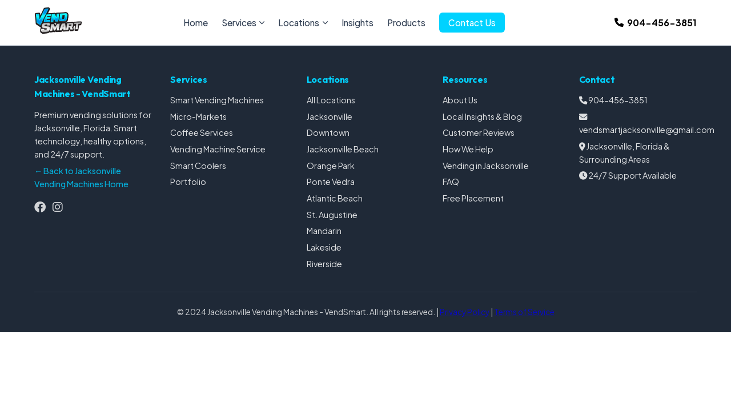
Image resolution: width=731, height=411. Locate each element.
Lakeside (324, 247)
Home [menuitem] (195, 22)
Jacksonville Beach (343, 149)
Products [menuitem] (406, 22)
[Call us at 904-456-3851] (655, 22)
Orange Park (331, 165)
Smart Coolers (198, 165)
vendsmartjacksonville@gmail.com (646, 129)
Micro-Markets (198, 116)
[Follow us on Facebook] (40, 207)
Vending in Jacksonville (486, 165)
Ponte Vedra (331, 181)
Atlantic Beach (335, 198)
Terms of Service (524, 312)
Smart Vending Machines (217, 100)
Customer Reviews (479, 132)
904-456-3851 (618, 100)
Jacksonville (329, 116)
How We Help (468, 149)
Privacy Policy (464, 312)
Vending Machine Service (218, 149)
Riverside (324, 264)
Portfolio (188, 181)
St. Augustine (332, 214)
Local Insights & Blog (482, 116)
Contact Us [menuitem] (472, 22)
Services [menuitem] (243, 22)
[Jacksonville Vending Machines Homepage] (58, 31)
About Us (460, 100)
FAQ (451, 181)
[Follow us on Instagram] (58, 207)
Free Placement (473, 198)
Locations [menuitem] (303, 22)
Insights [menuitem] (357, 22)
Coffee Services (201, 132)
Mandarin (324, 230)
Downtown (328, 132)
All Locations (331, 100)
